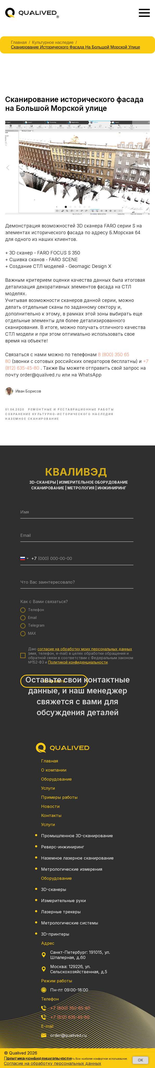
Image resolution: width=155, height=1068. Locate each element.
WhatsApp (89, 374)
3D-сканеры (53, 889)
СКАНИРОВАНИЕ (47, 488)
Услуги (48, 788)
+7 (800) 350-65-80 (70, 1008)
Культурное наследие (52, 42)
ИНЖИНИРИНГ (112, 488)
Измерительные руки (63, 900)
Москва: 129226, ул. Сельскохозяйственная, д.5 (78, 969)
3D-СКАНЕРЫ (42, 482)
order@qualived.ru (40, 374)
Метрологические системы (69, 922)
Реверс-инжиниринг (62, 846)
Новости (50, 806)
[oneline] (76, 582)
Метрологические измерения (71, 869)
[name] (76, 511)
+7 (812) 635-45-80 (69, 1017)
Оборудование (56, 779)
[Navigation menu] (144, 13)
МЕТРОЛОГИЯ (80, 488)
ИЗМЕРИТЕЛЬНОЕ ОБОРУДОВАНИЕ (93, 482)
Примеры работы (59, 797)
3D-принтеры (55, 934)
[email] (76, 535)
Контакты (51, 815)
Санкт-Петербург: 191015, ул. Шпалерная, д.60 (80, 955)
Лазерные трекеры (61, 911)
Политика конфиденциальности (26, 1061)
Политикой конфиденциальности (78, 662)
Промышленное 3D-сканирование (77, 835)
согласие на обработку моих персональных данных (84, 649)
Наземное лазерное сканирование (77, 858)
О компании (53, 770)
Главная (19, 42)
